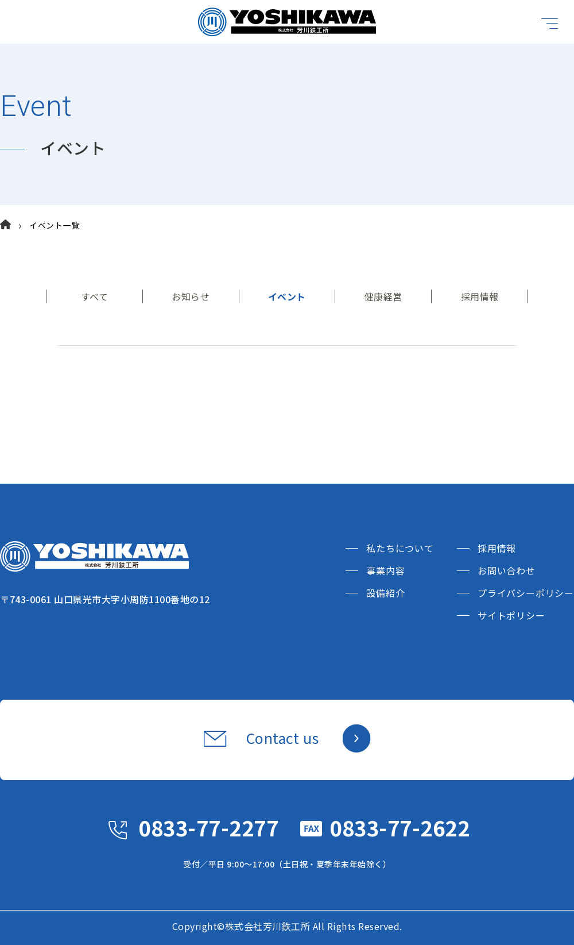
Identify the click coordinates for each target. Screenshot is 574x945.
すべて (94, 296)
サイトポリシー (511, 615)
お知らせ (191, 296)
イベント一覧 (54, 225)
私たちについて (400, 548)
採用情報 (480, 296)
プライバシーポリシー (526, 593)
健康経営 (383, 296)
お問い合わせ (507, 570)
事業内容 (385, 570)
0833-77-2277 (208, 827)
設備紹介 (385, 593)
